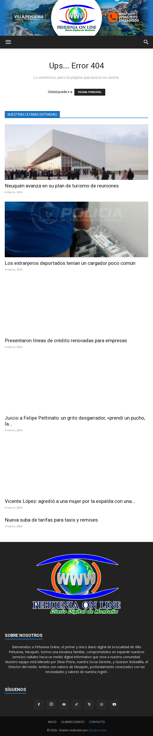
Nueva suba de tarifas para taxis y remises (51, 520)
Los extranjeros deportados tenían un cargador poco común (70, 263)
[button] (8, 42)
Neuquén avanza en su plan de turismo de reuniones (62, 186)
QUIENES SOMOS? (73, 722)
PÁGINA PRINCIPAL (90, 92)
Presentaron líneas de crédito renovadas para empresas (66, 340)
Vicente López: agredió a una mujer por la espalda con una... (70, 501)
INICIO (52, 722)
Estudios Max (97, 730)
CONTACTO (97, 722)
